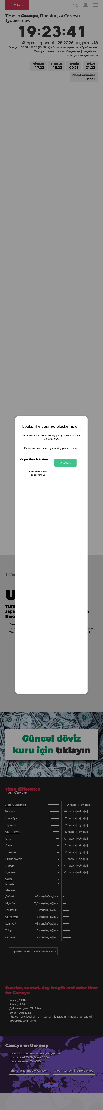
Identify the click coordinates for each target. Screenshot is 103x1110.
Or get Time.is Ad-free (34, 459)
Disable (65, 462)
